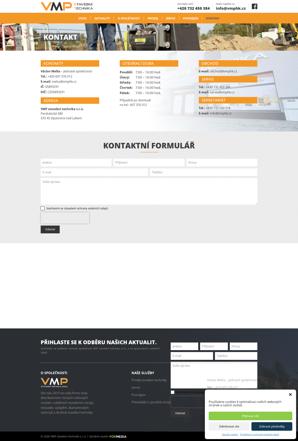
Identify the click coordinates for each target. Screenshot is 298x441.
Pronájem (190, 18)
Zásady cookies (230, 434)
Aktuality (102, 18)
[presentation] (65, 218)
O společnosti (129, 18)
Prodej (153, 18)
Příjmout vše (250, 416)
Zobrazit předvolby (272, 426)
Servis (170, 18)
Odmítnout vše (229, 426)
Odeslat (50, 229)
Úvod (82, 18)
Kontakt (213, 18)
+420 (193, 8)
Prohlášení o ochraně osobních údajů (259, 434)
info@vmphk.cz (231, 8)
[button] (290, 394)
